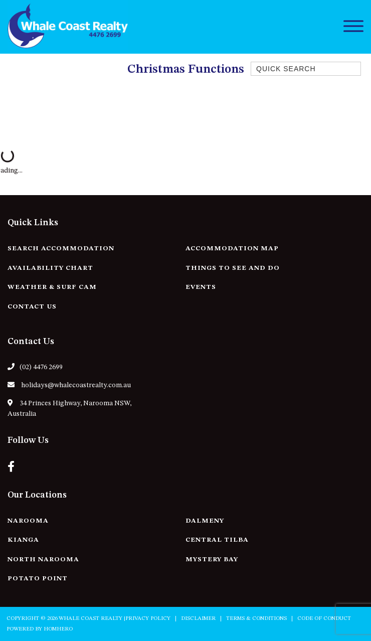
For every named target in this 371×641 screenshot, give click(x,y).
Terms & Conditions (256, 618)
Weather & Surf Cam (52, 287)
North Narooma (43, 559)
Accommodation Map (232, 248)
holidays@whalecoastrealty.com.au (69, 385)
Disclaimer (198, 618)
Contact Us (32, 306)
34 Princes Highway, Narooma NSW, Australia (69, 408)
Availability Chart (50, 268)
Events (201, 287)
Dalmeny (205, 521)
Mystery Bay (212, 559)
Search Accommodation (61, 248)
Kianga (23, 540)
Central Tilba (217, 540)
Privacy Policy (147, 618)
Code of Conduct (324, 618)
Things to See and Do (233, 268)
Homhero (58, 629)
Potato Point (38, 578)
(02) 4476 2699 (35, 367)
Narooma (28, 521)
